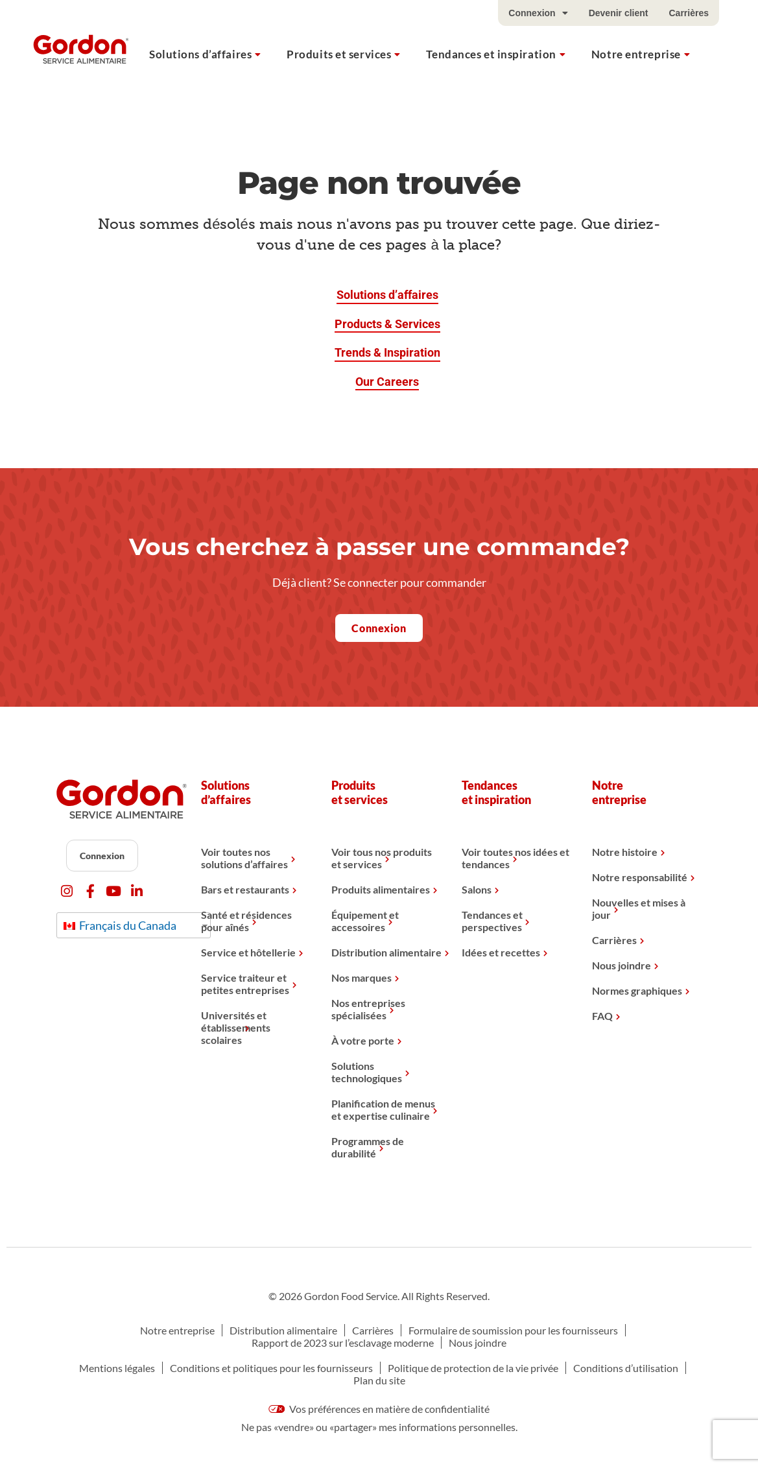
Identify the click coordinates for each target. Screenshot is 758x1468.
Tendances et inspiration (491, 54)
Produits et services (339, 54)
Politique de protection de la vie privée (473, 1368)
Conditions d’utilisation (625, 1368)
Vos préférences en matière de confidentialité (379, 1409)
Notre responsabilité (639, 877)
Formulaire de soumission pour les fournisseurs (513, 1330)
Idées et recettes (501, 952)
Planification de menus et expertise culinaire (383, 1109)
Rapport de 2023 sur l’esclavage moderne (343, 1342)
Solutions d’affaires (200, 54)
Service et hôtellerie (248, 952)
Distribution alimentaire (386, 952)
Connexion (537, 13)
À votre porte (362, 1040)
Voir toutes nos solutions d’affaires (244, 858)
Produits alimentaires (380, 889)
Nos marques (361, 977)
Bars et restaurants (245, 889)
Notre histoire (624, 852)
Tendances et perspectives (492, 920)
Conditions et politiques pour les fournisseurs (271, 1368)
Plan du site (379, 1380)
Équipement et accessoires (365, 920)
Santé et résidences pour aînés (246, 920)
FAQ (602, 1016)
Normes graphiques (637, 990)
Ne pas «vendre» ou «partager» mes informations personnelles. (379, 1427)
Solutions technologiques (366, 1072)
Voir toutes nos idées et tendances (515, 858)
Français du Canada (120, 925)
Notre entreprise (636, 54)
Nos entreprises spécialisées (368, 1009)
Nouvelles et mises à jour (638, 908)
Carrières (689, 13)
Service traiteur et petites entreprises (245, 983)
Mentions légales (117, 1368)
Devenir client (618, 13)
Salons (477, 889)
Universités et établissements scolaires (235, 1027)
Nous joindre (621, 965)
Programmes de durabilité (367, 1147)
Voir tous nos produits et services (381, 858)
